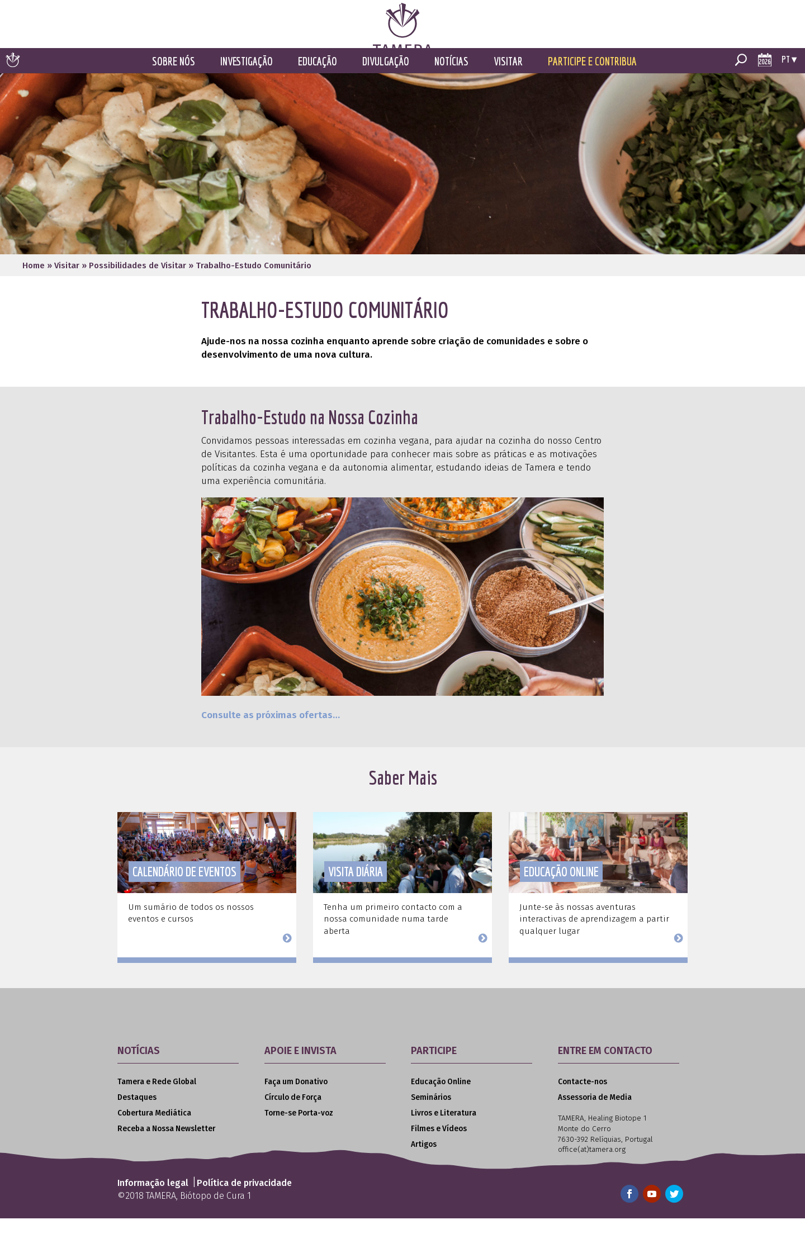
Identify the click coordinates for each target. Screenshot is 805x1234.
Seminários (431, 1113)
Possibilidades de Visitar (137, 281)
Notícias (451, 76)
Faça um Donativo (296, 1097)
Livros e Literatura (443, 1128)
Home (33, 281)
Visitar (508, 76)
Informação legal (152, 1198)
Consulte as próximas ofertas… (270, 731)
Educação (317, 76)
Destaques (137, 1113)
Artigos (424, 1160)
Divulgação (385, 76)
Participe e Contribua (592, 76)
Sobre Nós (173, 76)
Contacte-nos (582, 1097)
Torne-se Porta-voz (298, 1128)
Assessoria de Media (595, 1113)
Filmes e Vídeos (439, 1145)
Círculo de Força (292, 1113)
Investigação (246, 76)
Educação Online (441, 1097)
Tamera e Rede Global (156, 1097)
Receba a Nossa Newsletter (166, 1145)
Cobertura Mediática (154, 1128)
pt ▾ (789, 74)
